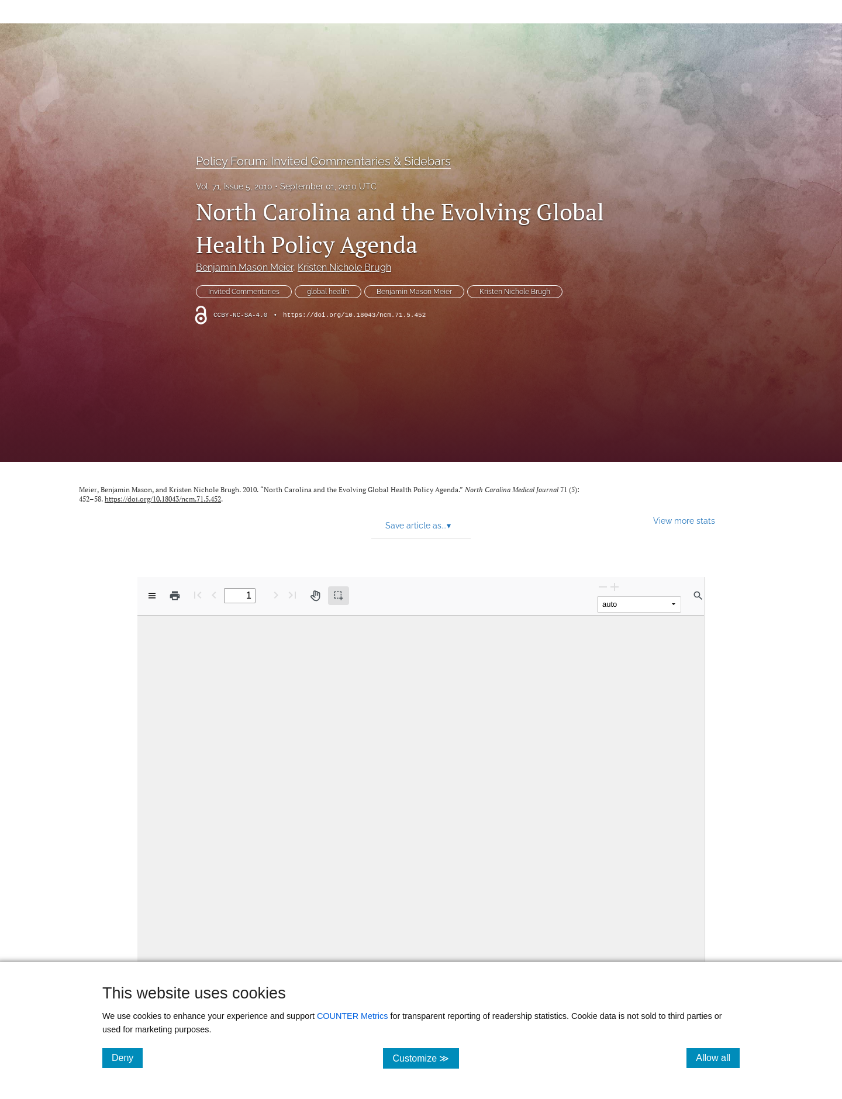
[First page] (198, 594)
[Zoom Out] (603, 586)
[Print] (174, 595)
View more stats (684, 521)
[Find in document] (698, 595)
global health (328, 292)
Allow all (718, 1057)
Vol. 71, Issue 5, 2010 (234, 186)
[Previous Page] (214, 594)
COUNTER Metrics (352, 1016)
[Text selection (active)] (338, 595)
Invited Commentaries (243, 292)
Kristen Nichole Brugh (344, 267)
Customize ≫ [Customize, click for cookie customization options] (425, 1057)
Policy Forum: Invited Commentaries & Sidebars (323, 161)
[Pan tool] (315, 595)
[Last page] (292, 594)
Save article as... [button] (418, 525)
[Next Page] (276, 594)
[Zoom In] (615, 586)
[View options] (152, 595)
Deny (127, 1057)
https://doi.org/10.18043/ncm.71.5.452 (354, 315)
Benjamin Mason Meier (244, 267)
